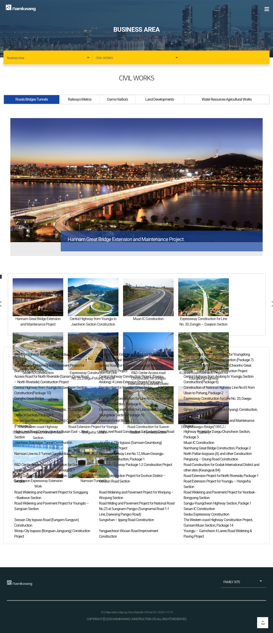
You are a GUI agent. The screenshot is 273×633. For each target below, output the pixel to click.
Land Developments (159, 99)
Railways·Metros (79, 99)
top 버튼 (262, 622)
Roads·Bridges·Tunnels (31, 99)
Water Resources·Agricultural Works (227, 99)
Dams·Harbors (117, 99)
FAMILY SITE (231, 582)
